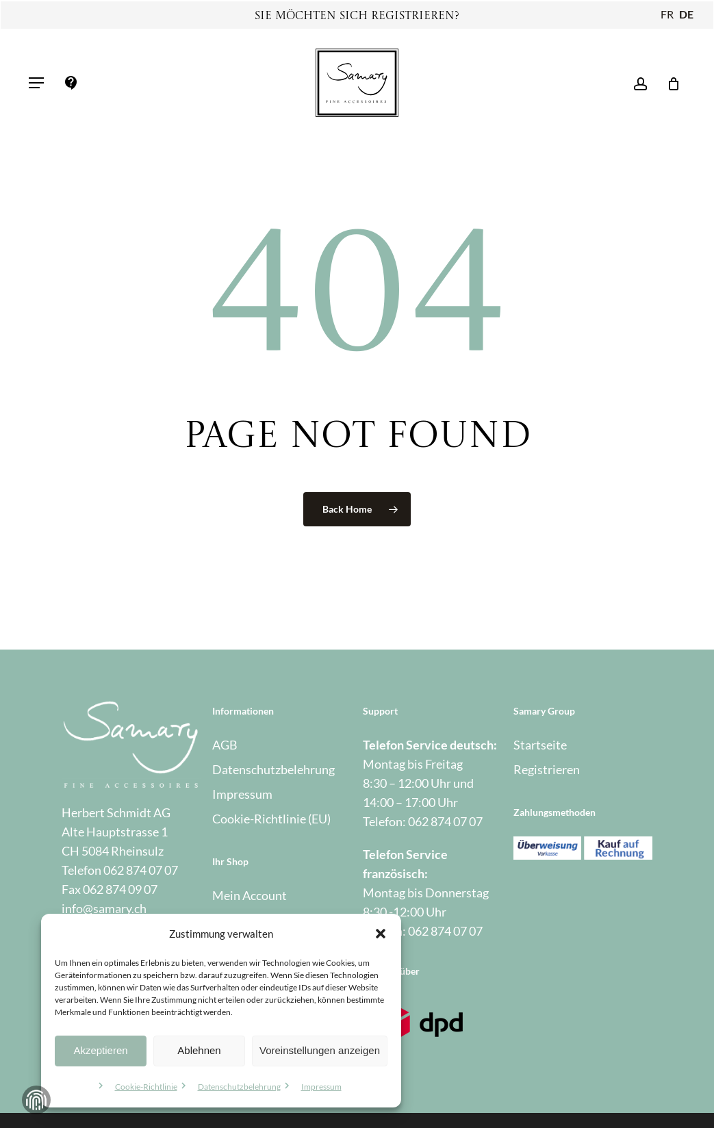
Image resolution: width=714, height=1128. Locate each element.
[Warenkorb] (668, 82)
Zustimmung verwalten (36, 1100)
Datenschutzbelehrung (239, 1086)
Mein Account (249, 895)
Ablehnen (198, 1050)
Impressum (321, 1086)
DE (686, 14)
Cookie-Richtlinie (146, 1086)
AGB (225, 744)
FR (667, 14)
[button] (380, 933)
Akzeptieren (100, 1050)
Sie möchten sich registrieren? (357, 16)
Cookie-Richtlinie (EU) (271, 818)
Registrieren (546, 769)
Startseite (540, 744)
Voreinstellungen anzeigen (319, 1050)
